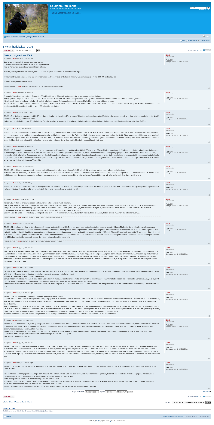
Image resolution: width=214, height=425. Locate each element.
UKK (183, 40)
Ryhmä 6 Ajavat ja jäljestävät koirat (31, 37)
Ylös (209, 88)
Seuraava (206, 391)
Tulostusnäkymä (203, 36)
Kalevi (14, 58)
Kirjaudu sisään (205, 40)
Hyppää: (168, 402)
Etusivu (9, 37)
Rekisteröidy (192, 40)
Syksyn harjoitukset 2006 (18, 46)
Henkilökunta (167, 416)
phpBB (98, 420)
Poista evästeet (178, 416)
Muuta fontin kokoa (208, 36)
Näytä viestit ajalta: (85, 391)
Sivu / (198, 50)
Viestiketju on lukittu (9, 50)
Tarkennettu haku (204, 10)
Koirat (15, 37)
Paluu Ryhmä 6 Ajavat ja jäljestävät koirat (18, 402)
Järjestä (107, 391)
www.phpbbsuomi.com (113, 422)
